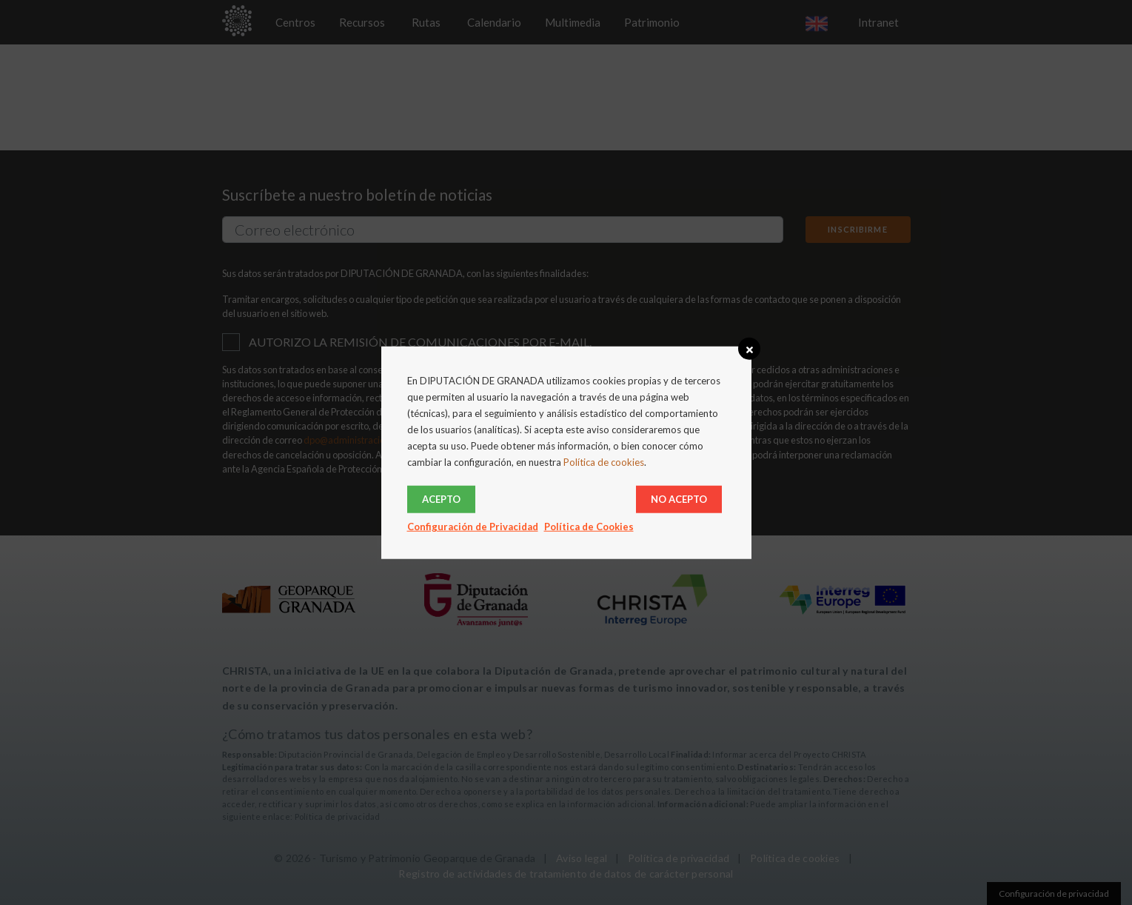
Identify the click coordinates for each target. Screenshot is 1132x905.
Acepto (441, 498)
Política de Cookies (589, 526)
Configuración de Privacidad (472, 526)
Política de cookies (603, 462)
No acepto (679, 498)
